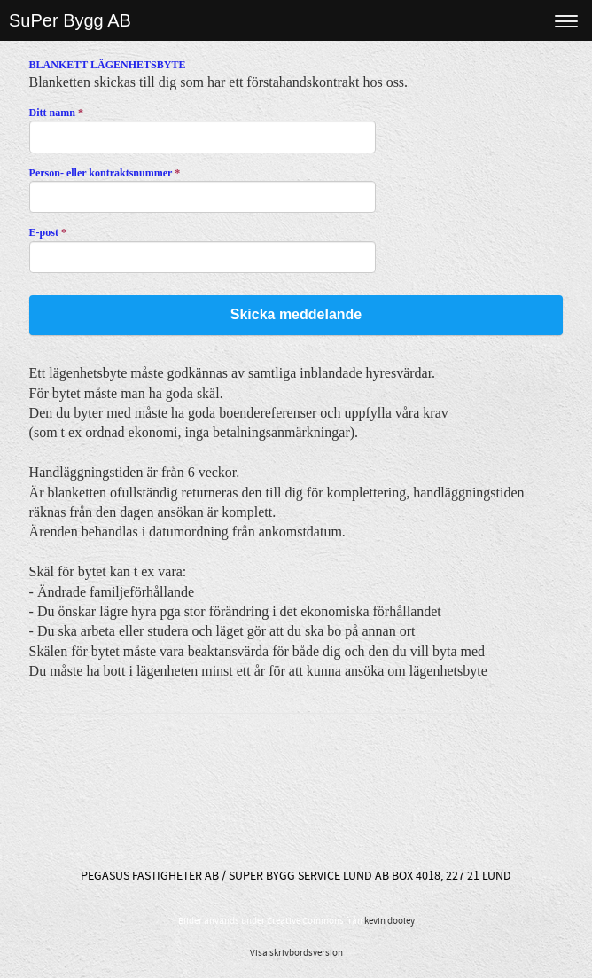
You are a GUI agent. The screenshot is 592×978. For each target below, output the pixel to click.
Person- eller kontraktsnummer (105, 173)
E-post (47, 232)
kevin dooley (389, 921)
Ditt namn (56, 112)
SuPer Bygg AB (70, 20)
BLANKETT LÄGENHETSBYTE (107, 65)
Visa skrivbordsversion (296, 953)
